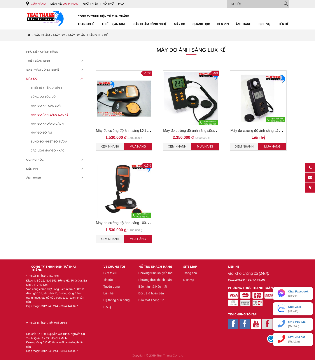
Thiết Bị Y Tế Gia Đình (46, 87)
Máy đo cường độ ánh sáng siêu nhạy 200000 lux (201, 130)
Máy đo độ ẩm (41, 132)
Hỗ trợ (108, 3)
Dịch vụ (264, 24)
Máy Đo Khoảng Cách (47, 123)
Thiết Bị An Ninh (114, 24)
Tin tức (108, 280)
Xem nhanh (110, 146)
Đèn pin (223, 24)
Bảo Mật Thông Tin (151, 300)
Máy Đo (179, 24)
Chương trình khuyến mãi (155, 273)
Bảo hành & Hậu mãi (152, 286)
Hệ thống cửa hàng (116, 300)
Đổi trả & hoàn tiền (151, 293)
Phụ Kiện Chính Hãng (42, 51)
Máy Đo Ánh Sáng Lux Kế (49, 114)
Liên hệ (283, 24)
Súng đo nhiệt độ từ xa (49, 141)
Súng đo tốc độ (43, 96)
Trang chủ (86, 24)
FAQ (121, 3)
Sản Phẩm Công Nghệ (150, 24)
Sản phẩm (42, 35)
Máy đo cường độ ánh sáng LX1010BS (126, 130)
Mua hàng (138, 146)
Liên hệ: (65, 3)
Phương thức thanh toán (155, 280)
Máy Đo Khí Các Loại (46, 105)
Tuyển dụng (111, 286)
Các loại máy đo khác (47, 150)
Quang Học (201, 24)
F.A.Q (107, 307)
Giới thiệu (90, 3)
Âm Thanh (243, 24)
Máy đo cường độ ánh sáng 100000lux (126, 223)
